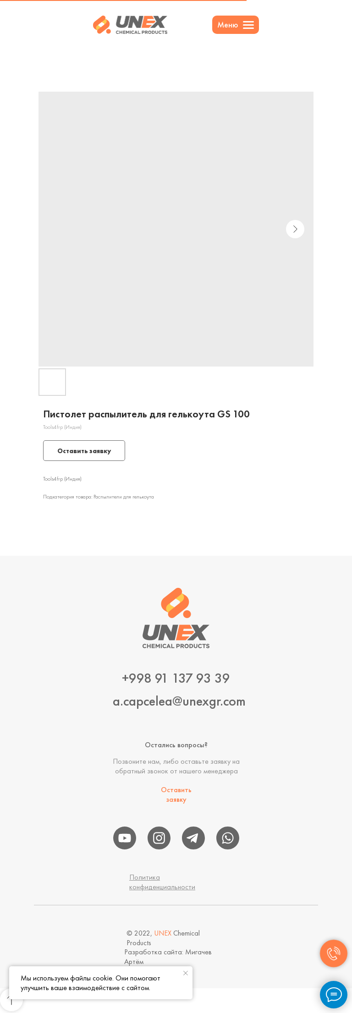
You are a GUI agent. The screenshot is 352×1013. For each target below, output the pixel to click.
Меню (227, 24)
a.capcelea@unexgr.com (179, 701)
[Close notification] (185, 973)
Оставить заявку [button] (176, 794)
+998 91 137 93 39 (176, 678)
